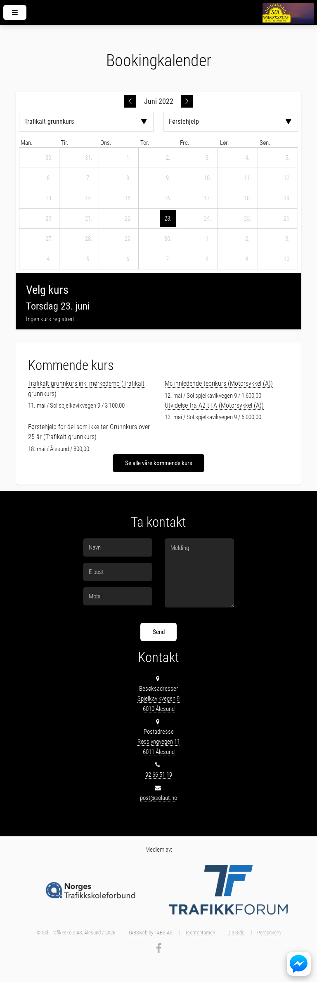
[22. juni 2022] (128, 218)
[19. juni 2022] (287, 198)
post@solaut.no (158, 798)
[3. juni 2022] (208, 158)
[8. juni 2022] (128, 178)
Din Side (235, 932)
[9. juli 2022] (248, 259)
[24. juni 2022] (208, 218)
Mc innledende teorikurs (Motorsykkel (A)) (219, 383)
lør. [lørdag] (224, 142)
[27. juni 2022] (49, 239)
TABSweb (137, 932)
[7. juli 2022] (168, 259)
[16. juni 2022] (168, 198)
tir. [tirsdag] (65, 142)
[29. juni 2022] (128, 239)
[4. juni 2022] (248, 158)
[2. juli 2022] (248, 239)
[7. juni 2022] (89, 178)
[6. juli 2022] (128, 259)
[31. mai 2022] (89, 158)
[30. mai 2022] (49, 158)
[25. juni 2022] (248, 218)
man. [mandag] (27, 142)
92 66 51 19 (158, 774)
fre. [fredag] (184, 142)
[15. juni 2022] (128, 198)
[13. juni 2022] (49, 198)
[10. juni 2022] (208, 178)
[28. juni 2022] (89, 239)
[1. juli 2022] (208, 239)
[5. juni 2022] (287, 158)
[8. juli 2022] (208, 259)
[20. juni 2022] (49, 218)
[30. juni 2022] (168, 239)
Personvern (269, 932)
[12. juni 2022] (287, 178)
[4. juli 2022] (49, 259)
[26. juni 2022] (287, 218)
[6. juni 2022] (49, 178)
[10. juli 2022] (287, 259)
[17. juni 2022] (208, 198)
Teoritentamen (200, 932)
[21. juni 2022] (89, 218)
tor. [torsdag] (144, 142)
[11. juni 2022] (248, 178)
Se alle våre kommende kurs (158, 463)
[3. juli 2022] (287, 239)
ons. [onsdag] (105, 142)
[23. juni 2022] (168, 218)
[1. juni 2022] (128, 158)
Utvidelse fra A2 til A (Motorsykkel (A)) (214, 405)
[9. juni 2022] (168, 178)
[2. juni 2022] (168, 158)
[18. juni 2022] (248, 198)
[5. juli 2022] (89, 259)
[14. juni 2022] (89, 198)
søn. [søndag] (265, 142)
